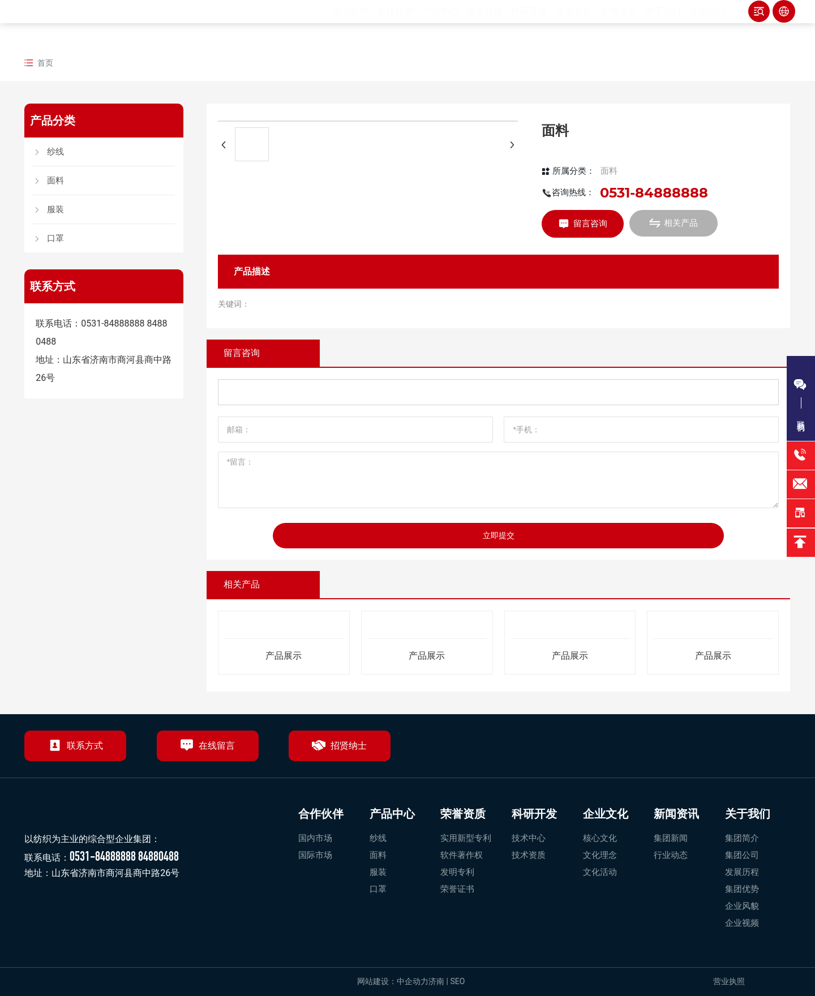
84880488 (158, 856)
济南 (436, 981)
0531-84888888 (112, 323)
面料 (608, 171)
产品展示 (283, 655)
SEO (458, 981)
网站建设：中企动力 (392, 981)
